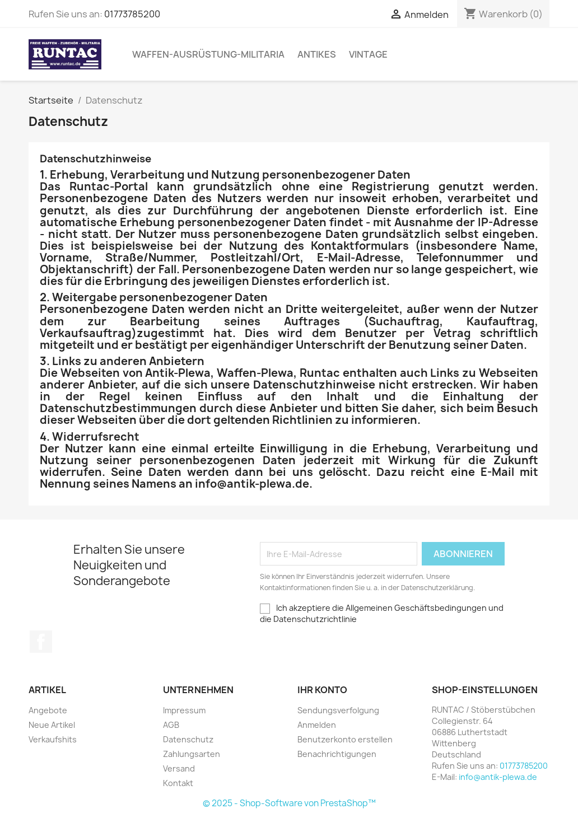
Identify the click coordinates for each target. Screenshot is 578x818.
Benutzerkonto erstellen (345, 739)
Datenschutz (188, 739)
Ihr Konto (322, 690)
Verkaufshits (53, 739)
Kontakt (178, 783)
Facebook (41, 641)
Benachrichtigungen (336, 754)
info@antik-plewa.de (498, 777)
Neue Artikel (52, 724)
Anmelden (316, 724)
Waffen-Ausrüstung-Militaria (208, 54)
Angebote (48, 710)
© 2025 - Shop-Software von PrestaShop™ (289, 803)
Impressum (184, 710)
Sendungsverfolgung (338, 710)
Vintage (368, 54)
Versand (179, 768)
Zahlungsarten (191, 754)
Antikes (316, 54)
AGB (171, 724)
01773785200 (132, 14)
